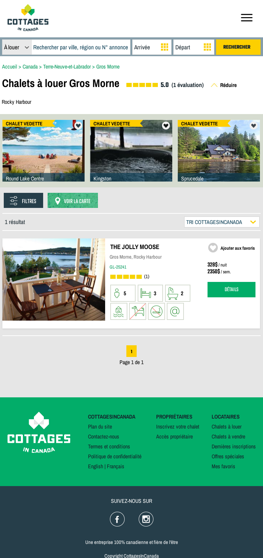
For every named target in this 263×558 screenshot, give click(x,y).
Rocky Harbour (16, 102)
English (95, 466)
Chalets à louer (226, 426)
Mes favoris (223, 466)
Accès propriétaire (174, 436)
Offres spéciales (228, 456)
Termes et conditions (109, 446)
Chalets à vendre (228, 436)
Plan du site (100, 426)
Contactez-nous (103, 436)
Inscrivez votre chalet (177, 426)
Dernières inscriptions (234, 446)
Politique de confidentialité (114, 456)
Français (115, 466)
